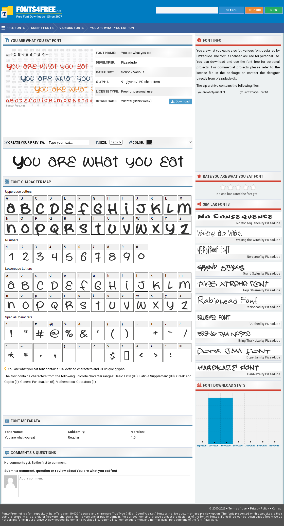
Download (180, 101)
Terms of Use (237, 508)
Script (125, 72)
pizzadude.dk (226, 78)
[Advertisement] (97, 123)
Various (138, 72)
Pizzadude (129, 62)
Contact (277, 508)
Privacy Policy (259, 508)
